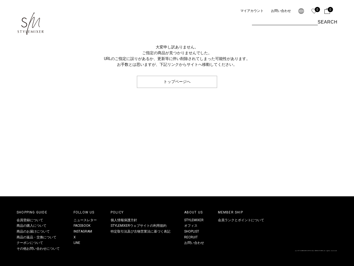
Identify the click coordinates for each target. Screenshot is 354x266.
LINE (77, 243)
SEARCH (327, 22)
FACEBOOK (82, 226)
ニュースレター (85, 220)
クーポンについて (30, 243)
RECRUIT (191, 237)
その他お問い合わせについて (38, 249)
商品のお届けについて (33, 231)
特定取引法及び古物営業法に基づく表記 (140, 231)
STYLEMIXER (194, 220)
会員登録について (30, 220)
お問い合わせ (281, 11)
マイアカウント (252, 11)
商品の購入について (31, 226)
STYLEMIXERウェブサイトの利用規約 (138, 226)
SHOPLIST (191, 231)
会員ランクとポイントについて (241, 220)
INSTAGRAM (83, 231)
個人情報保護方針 (124, 220)
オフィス (190, 226)
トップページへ (177, 81)
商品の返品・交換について (36, 237)
